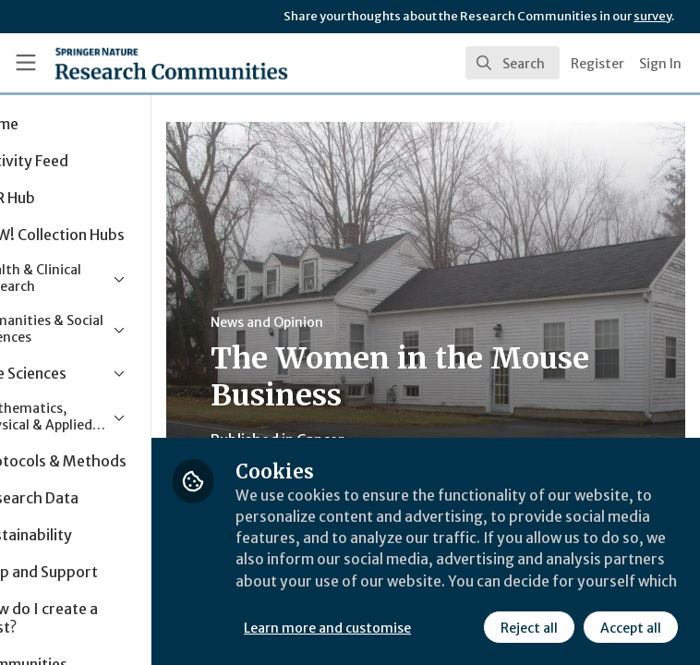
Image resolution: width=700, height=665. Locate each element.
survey (652, 16)
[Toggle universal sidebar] (26, 63)
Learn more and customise (412, 586)
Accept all (475, 627)
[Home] (131, 63)
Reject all (374, 627)
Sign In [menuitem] (660, 63)
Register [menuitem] (597, 63)
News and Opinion (352, 322)
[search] (512, 62)
